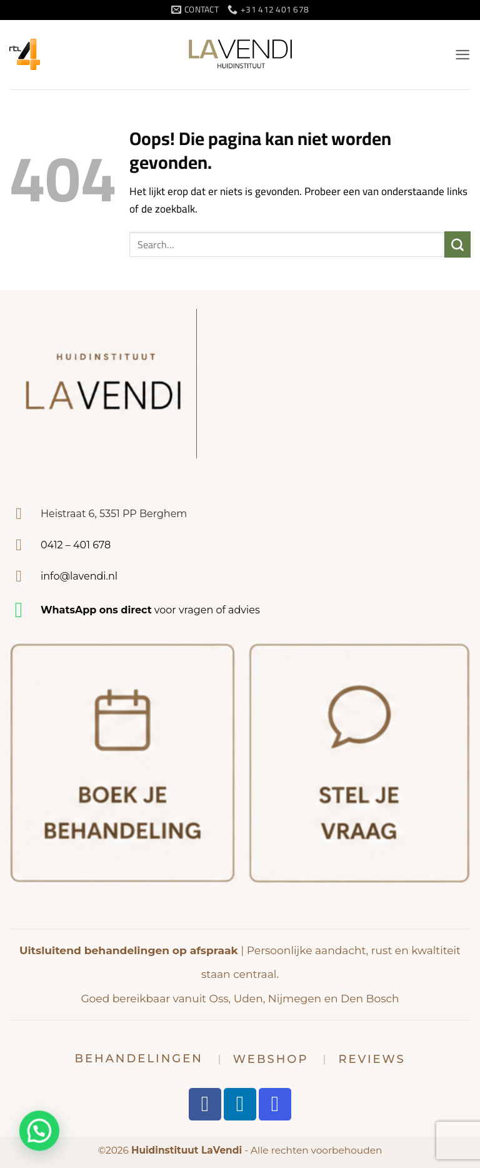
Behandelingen (138, 1058)
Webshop (271, 1059)
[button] (462, 55)
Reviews (371, 1059)
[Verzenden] (457, 244)
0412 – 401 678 (76, 545)
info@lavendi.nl (79, 576)
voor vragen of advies (150, 610)
